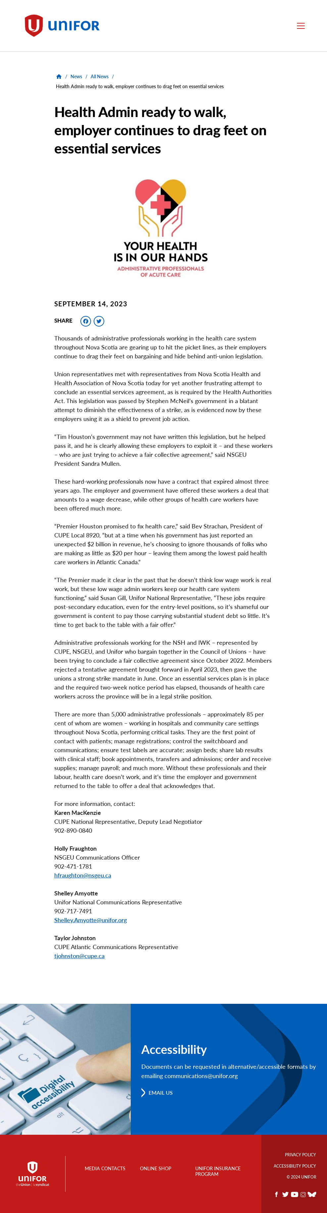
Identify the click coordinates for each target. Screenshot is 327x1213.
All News (100, 76)
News (76, 76)
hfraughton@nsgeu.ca (82, 875)
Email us (161, 1092)
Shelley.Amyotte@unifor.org (90, 920)
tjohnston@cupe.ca (79, 955)
